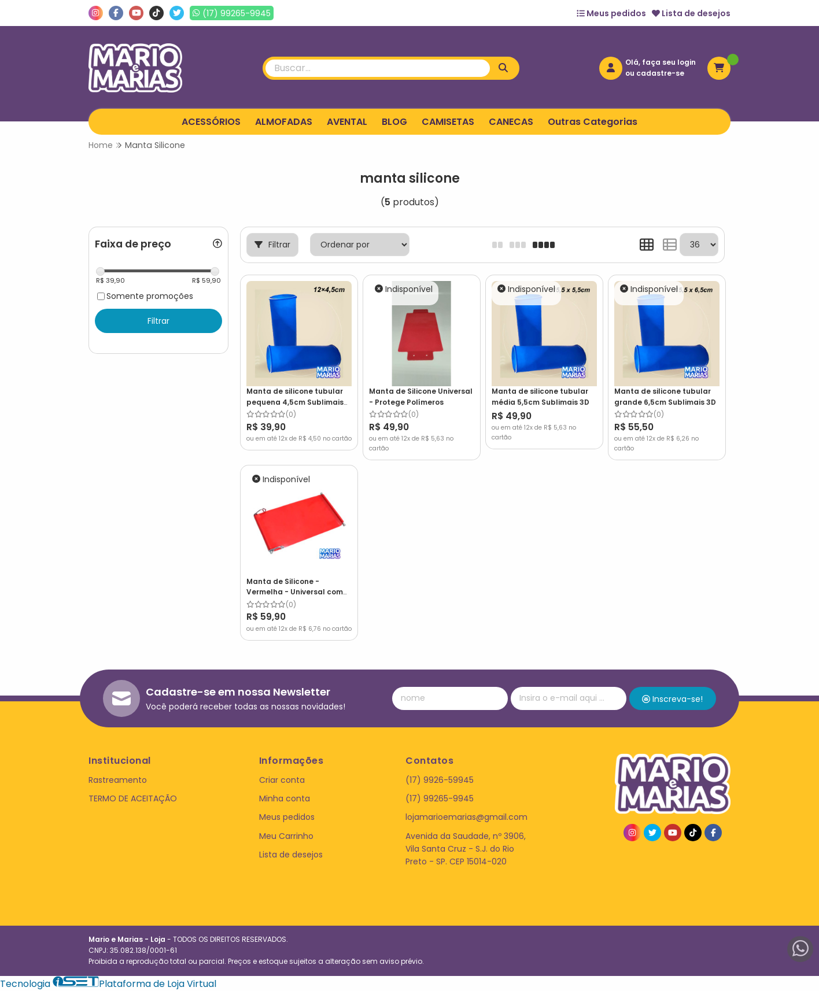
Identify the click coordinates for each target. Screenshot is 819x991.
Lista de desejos (691, 13)
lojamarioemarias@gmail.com (466, 817)
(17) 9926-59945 (439, 780)
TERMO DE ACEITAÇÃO (132, 798)
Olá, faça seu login (660, 62)
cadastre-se (660, 73)
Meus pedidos (611, 13)
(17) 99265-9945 (439, 798)
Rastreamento (117, 780)
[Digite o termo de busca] (377, 68)
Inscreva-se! (672, 699)
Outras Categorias (592, 121)
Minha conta (284, 798)
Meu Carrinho (286, 836)
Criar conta (282, 780)
